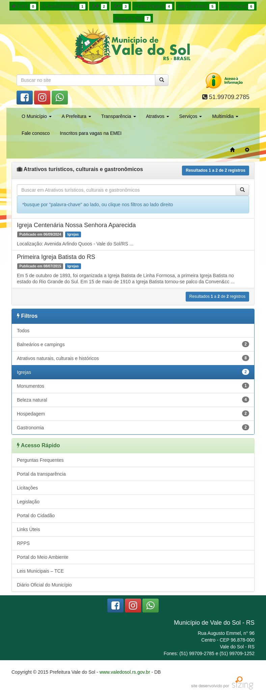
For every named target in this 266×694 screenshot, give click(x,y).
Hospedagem (133, 413)
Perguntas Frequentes (40, 460)
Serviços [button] (190, 116)
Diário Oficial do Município (44, 585)
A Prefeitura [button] (76, 116)
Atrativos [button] (157, 116)
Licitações (27, 487)
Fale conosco (36, 133)
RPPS (23, 543)
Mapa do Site (133, 19)
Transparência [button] (118, 116)
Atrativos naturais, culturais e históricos (133, 358)
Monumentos (133, 386)
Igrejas (133, 372)
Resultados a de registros (215, 170)
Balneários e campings (133, 344)
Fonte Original (153, 6)
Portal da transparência (41, 474)
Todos (23, 330)
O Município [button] (37, 116)
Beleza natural (133, 400)
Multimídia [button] (225, 116)
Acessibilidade (63, 6)
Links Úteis (28, 529)
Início (23, 6)
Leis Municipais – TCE (40, 571)
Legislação (28, 501)
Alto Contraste (197, 6)
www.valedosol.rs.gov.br (125, 672)
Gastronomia (133, 427)
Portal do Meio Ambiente (43, 557)
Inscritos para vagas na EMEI (91, 133)
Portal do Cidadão (36, 515)
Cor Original (237, 6)
